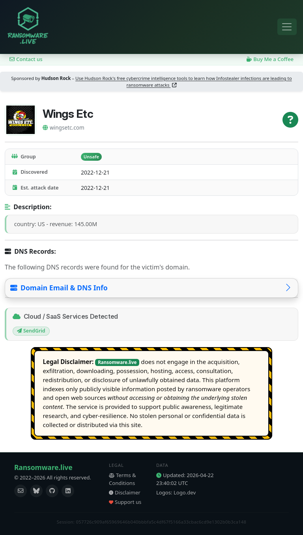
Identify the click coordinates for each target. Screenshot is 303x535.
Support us (125, 501)
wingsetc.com (63, 127)
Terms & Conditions (122, 479)
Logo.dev (185, 492)
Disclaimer (124, 492)
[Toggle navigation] (287, 27)
